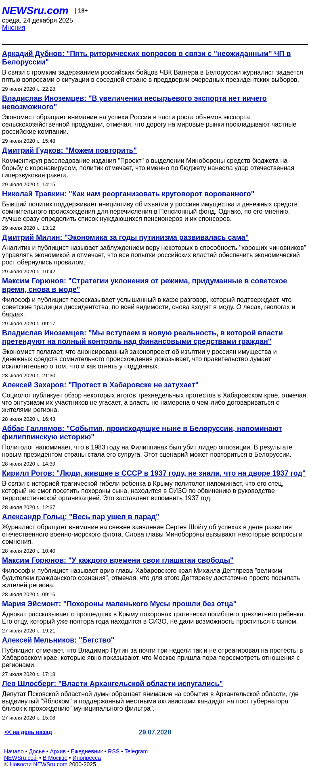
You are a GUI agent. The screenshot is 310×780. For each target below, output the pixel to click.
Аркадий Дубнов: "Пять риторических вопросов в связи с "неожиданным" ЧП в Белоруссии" (146, 58)
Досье (37, 751)
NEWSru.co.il (21, 758)
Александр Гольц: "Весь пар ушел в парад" (80, 517)
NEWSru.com (35, 10)
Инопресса (87, 758)
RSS (113, 751)
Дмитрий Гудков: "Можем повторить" (69, 150)
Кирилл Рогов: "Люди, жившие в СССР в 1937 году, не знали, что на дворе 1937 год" (154, 473)
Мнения (13, 27)
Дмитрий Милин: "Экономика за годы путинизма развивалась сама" (125, 237)
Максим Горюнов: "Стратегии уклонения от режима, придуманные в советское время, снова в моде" (144, 285)
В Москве (55, 758)
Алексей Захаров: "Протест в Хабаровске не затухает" (100, 385)
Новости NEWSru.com (38, 764)
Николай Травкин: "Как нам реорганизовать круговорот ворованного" (128, 194)
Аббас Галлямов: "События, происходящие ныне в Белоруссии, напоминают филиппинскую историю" (142, 432)
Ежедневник (87, 751)
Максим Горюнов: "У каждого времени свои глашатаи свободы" (118, 560)
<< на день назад (28, 732)
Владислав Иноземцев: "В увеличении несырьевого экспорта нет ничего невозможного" (134, 102)
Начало (14, 751)
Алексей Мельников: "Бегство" (58, 640)
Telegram (136, 751)
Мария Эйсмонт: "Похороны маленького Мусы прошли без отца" (119, 604)
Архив (58, 751)
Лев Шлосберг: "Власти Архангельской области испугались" (112, 684)
